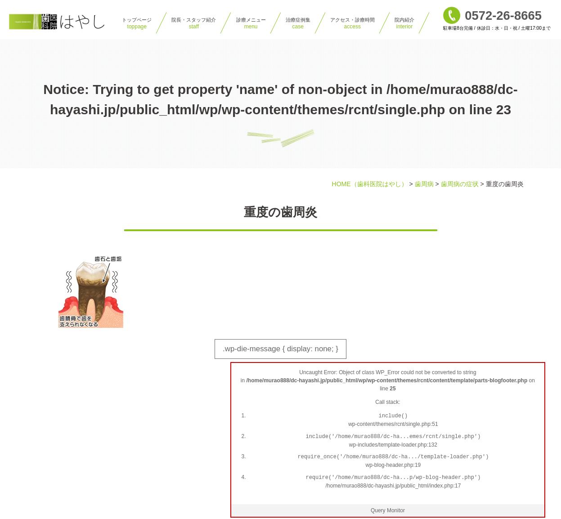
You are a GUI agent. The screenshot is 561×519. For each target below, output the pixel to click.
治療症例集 (298, 23)
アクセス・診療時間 (352, 23)
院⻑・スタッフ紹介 (193, 23)
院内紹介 (404, 23)
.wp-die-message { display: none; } (285, 353)
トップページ (137, 23)
